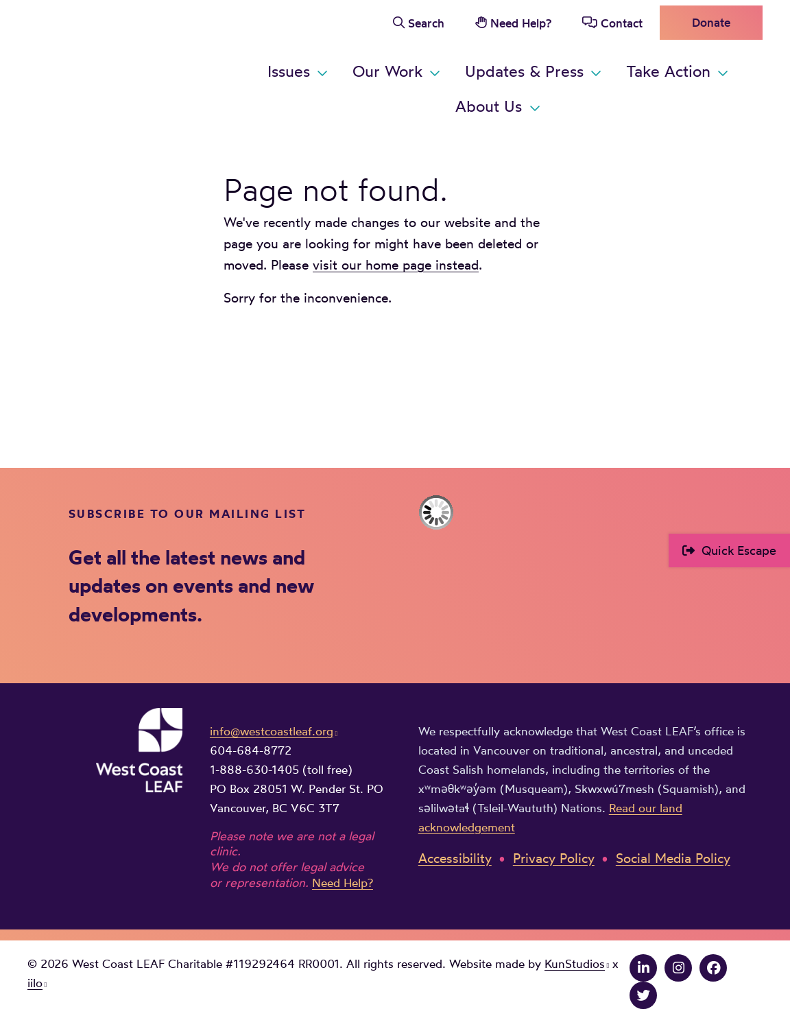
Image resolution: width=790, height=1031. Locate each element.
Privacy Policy (554, 858)
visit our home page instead (396, 265)
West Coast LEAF (130, 65)
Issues (288, 71)
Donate (711, 22)
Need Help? (520, 23)
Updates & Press (524, 71)
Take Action (668, 71)
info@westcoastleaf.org (271, 731)
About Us (488, 106)
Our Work (387, 71)
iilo (35, 982)
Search (426, 23)
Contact (622, 23)
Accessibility (455, 858)
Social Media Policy (673, 858)
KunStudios (574, 963)
